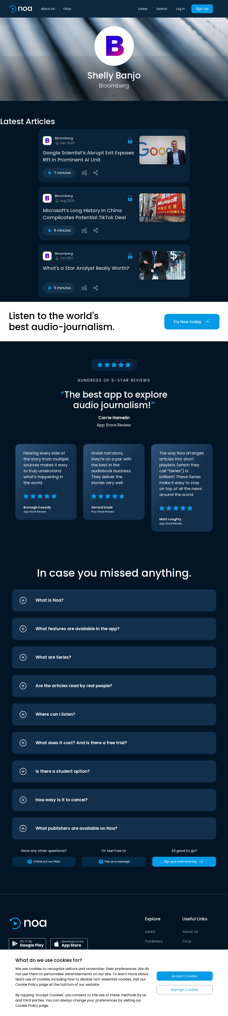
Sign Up (202, 8)
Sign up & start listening (184, 861)
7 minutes (59, 173)
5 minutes (59, 288)
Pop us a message (114, 861)
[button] (106, 600)
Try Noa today (192, 321)
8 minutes (59, 230)
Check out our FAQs (43, 861)
